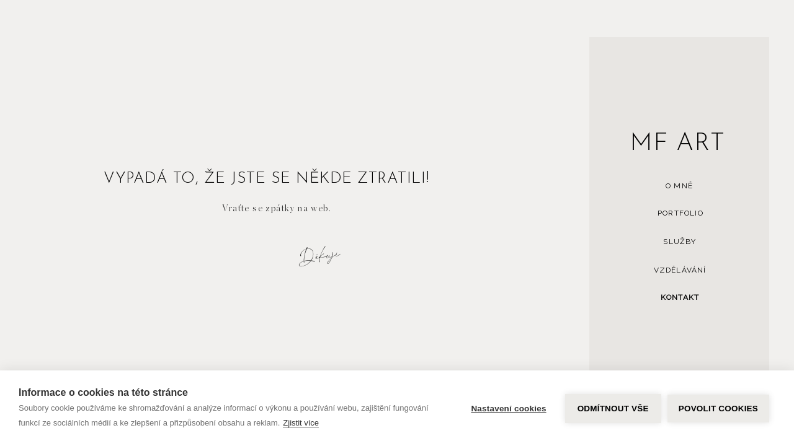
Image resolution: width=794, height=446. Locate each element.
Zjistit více (301, 422)
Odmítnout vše (613, 408)
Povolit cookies (718, 408)
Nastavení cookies (508, 408)
